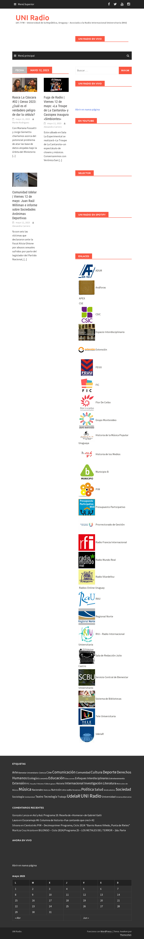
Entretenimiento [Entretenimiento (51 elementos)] (117, 778)
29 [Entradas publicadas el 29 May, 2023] (16, 912)
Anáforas (92, 287)
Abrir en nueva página (87, 109)
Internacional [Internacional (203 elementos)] (74, 783)
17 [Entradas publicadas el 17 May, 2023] (50, 900)
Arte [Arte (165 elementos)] (15, 772)
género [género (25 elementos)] (53, 784)
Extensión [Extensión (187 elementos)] (19, 783)
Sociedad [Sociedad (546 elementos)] (123, 789)
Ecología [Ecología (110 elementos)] (32, 778)
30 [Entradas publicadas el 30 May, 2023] (33, 912)
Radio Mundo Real (97, 559)
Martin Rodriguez (20, 122)
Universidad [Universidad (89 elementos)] (108, 796)
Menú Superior (26, 4)
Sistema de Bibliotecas (99, 698)
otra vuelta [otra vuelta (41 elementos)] (67, 790)
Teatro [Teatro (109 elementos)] (39, 796)
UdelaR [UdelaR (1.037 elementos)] (73, 796)
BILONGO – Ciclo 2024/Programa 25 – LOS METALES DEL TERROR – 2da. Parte (82, 830)
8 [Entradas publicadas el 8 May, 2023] (15, 894)
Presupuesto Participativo (101, 507)
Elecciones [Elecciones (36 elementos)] (69, 778)
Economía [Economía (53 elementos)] (43, 778)
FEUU (90, 367)
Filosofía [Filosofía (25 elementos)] (33, 784)
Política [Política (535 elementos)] (87, 789)
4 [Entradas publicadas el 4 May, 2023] (66, 888)
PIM (89, 489)
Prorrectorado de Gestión (101, 524)
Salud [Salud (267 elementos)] (98, 789)
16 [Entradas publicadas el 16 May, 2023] (33, 900)
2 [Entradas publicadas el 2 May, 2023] (32, 888)
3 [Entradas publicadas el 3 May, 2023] (49, 888)
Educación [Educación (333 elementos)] (56, 778)
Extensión (92, 349)
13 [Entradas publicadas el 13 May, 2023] (101, 894)
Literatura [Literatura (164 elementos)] (109, 783)
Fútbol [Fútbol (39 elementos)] (47, 783)
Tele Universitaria (97, 716)
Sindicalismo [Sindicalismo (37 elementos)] (109, 790)
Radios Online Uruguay (91, 587)
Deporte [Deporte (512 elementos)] (109, 772)
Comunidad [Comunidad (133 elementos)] (83, 772)
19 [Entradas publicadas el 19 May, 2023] (84, 900)
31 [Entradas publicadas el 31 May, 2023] (50, 912)
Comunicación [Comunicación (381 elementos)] (63, 772)
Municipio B (93, 471)
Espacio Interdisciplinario (101, 332)
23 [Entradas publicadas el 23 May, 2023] (33, 906)
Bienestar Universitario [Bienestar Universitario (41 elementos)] (28, 772)
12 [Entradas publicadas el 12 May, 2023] (84, 894)
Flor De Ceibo (94, 402)
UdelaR (91, 734)
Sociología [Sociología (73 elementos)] (18, 796)
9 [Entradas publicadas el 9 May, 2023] (32, 894)
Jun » (86, 917)
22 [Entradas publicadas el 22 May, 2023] (16, 906)
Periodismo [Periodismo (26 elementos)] (76, 790)
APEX (81, 298)
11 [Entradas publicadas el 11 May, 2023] (67, 894)
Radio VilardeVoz (96, 576)
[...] (14, 155)
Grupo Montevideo (97, 420)
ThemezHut (125, 934)
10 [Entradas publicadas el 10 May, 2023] (50, 894)
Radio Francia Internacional (102, 542)
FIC (88, 384)
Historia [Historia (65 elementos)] (60, 783)
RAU (89, 598)
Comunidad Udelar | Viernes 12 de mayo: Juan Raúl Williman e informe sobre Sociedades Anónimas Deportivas (24, 205)
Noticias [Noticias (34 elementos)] (47, 790)
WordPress (106, 931)
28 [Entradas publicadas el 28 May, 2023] (118, 906)
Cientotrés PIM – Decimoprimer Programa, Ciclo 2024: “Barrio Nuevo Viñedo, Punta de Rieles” (77, 825)
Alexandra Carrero (53, 126)
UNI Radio (32, 17)
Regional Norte (95, 616)
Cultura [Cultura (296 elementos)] (96, 772)
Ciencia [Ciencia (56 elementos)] (42, 772)
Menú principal (26, 55)
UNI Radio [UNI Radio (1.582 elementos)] (91, 796)
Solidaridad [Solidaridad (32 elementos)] (30, 797)
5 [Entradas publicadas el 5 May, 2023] (83, 888)
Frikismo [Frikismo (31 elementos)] (40, 783)
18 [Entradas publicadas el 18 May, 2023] (67, 900)
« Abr (18, 917)
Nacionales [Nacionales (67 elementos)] (37, 789)
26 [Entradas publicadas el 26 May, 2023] (84, 906)
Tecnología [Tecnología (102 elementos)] (50, 796)
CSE (80, 303)
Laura (15, 820)
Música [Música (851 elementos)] (25, 789)
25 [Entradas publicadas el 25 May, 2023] (67, 906)
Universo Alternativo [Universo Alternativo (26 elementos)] (123, 797)
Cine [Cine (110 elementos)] (49, 772)
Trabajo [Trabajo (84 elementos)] (62, 796)
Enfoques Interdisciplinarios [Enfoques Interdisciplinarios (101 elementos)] (92, 778)
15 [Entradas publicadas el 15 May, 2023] (16, 900)
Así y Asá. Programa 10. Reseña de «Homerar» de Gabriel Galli (67, 815)
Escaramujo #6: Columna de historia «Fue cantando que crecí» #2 (58, 820)
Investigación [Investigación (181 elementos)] (93, 783)
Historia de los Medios (99, 454)
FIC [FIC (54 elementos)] (27, 783)
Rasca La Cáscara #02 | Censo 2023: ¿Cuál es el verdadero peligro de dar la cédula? (24, 106)
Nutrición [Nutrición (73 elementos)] (56, 789)
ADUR (90, 270)
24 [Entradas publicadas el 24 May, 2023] (50, 906)
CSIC (89, 314)
